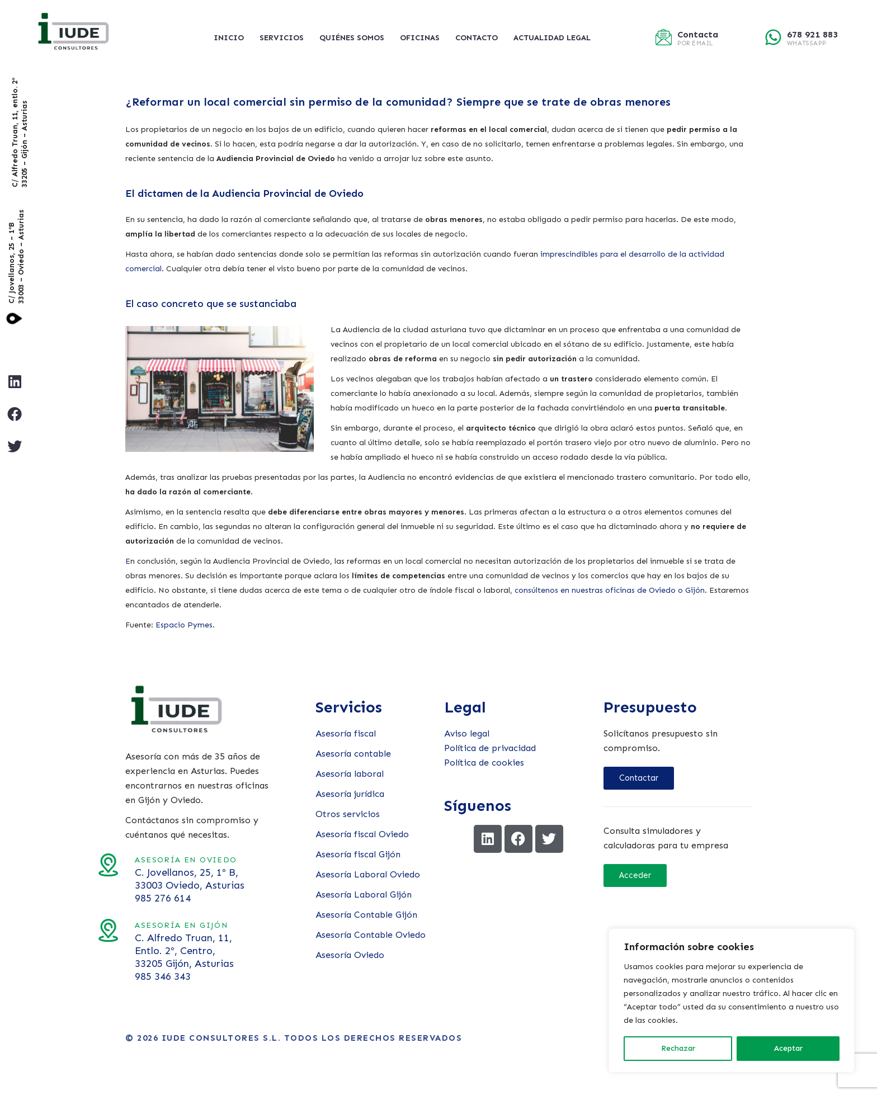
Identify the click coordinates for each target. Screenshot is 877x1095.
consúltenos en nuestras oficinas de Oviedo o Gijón (610, 590)
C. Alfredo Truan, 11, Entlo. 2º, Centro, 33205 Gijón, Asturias (112, 951)
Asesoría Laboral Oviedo (367, 874)
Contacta (697, 34)
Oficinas (420, 38)
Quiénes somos (351, 38)
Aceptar (788, 1048)
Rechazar (678, 1048)
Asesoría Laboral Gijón (363, 894)
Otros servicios (347, 814)
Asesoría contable (353, 753)
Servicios (282, 38)
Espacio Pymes (184, 625)
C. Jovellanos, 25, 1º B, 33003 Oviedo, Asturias (118, 878)
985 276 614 (91, 898)
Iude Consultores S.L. (221, 1038)
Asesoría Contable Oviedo (370, 934)
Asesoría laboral (349, 773)
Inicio (229, 38)
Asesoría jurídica (349, 794)
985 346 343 (91, 976)
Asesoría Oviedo (349, 955)
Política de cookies (484, 762)
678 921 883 (812, 34)
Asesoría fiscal (345, 733)
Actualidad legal (552, 38)
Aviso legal (466, 733)
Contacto (476, 38)
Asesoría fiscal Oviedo (362, 834)
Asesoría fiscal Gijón (357, 854)
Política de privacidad (490, 748)
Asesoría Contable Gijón (366, 914)
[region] (732, 1000)
